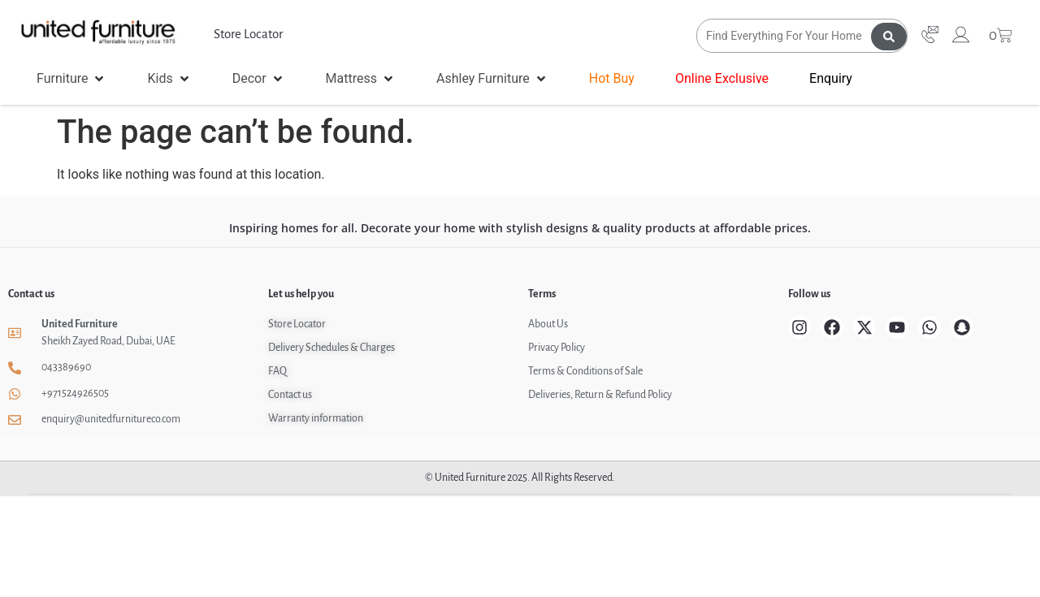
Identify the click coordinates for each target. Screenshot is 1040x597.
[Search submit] (889, 36)
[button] (71, 79)
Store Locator (248, 34)
